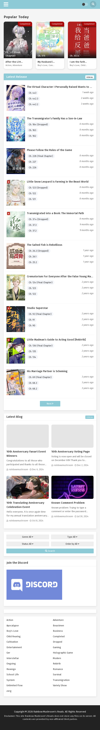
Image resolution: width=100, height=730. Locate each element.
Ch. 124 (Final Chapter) (41, 282)
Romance (58, 669)
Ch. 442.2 (33, 104)
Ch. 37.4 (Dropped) (38, 219)
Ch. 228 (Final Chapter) (41, 156)
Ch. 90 (32, 325)
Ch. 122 (32, 193)
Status (27, 544)
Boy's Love (42, 65)
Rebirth (57, 663)
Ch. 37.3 (33, 225)
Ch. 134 (32, 357)
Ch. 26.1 (32, 256)
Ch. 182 (32, 136)
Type (72, 537)
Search (50, 551)
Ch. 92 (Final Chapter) (40, 314)
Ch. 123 (32, 288)
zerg (9, 691)
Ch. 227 (32, 161)
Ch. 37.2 (33, 230)
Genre (27, 537)
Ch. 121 (32, 199)
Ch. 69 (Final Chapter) (40, 377)
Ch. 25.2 (33, 262)
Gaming (57, 647)
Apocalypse (12, 625)
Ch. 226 (32, 167)
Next (50, 403)
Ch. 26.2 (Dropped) (39, 250)
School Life (12, 674)
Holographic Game (63, 652)
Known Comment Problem (68, 502)
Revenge (11, 669)
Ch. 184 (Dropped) (38, 124)
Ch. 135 (32, 351)
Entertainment (14, 647)
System (10, 680)
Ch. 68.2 (33, 388)
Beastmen (58, 625)
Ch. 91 (32, 319)
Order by (72, 544)
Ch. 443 (32, 92)
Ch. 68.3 (33, 383)
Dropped (57, 641)
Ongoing (11, 663)
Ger (8, 652)
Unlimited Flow (14, 685)
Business (58, 630)
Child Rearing (87, 65)
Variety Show (60, 685)
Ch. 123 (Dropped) (38, 187)
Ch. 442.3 (33, 98)
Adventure (17, 65)
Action (9, 65)
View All (89, 77)
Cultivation (12, 641)
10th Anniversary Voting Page (70, 451)
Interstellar (12, 658)
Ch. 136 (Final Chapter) (41, 345)
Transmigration (61, 680)
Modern (57, 658)
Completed (54, 65)
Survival (57, 674)
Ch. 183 (32, 130)
